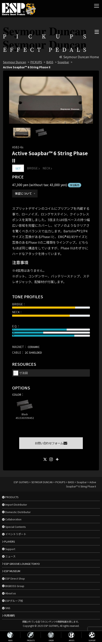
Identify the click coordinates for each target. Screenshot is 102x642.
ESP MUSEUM (12, 571)
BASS (49, 62)
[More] (57, 459)
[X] (45, 459)
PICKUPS (36, 62)
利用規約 (9, 615)
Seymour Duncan (14, 62)
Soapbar (63, 62)
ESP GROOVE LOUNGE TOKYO (22, 564)
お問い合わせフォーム (51, 443)
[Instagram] (51, 459)
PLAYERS (9, 541)
